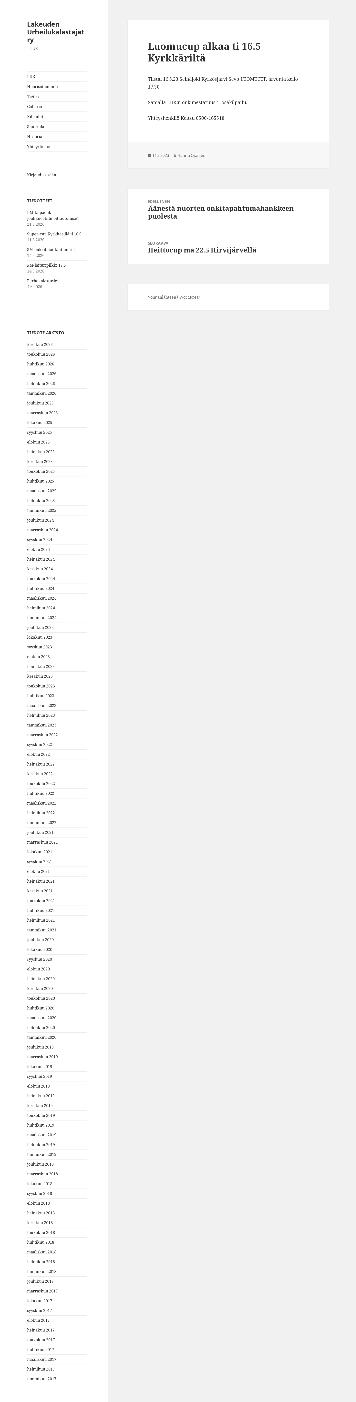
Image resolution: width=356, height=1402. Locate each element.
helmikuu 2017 (41, 1369)
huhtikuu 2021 (40, 910)
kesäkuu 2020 (40, 988)
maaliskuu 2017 (41, 1359)
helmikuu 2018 (41, 1261)
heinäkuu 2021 (41, 881)
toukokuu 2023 (41, 686)
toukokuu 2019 (41, 1115)
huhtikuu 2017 (40, 1349)
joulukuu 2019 (40, 1047)
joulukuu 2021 (40, 832)
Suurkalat (36, 126)
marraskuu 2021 (42, 842)
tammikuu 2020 (41, 1037)
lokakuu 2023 (39, 637)
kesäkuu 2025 (40, 461)
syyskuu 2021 (39, 861)
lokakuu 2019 (39, 1066)
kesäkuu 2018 (40, 1222)
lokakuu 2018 (39, 1183)
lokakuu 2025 (39, 422)
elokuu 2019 (38, 1086)
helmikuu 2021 (41, 920)
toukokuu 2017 (41, 1339)
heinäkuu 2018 (41, 1213)
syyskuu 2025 (39, 432)
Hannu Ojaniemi (192, 155)
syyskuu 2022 (39, 744)
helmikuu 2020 (41, 1027)
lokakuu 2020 (39, 949)
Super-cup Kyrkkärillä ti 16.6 (54, 234)
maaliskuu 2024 (41, 598)
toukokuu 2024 (41, 578)
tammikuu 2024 (41, 617)
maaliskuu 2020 (41, 1017)
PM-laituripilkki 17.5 (46, 265)
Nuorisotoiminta (42, 86)
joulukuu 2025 (40, 403)
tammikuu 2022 (41, 822)
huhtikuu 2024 (40, 588)
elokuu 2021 (38, 871)
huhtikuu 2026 (40, 364)
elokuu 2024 (38, 549)
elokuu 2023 (38, 656)
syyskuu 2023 (39, 647)
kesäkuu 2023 (40, 676)
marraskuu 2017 (42, 1291)
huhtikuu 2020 (40, 1008)
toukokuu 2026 (41, 354)
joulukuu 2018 (40, 1164)
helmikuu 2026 (41, 383)
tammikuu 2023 (41, 725)
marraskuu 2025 (42, 412)
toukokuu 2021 (41, 900)
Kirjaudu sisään (41, 175)
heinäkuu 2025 (41, 451)
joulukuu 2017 (40, 1281)
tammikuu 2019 (41, 1154)
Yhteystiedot (39, 146)
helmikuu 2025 (41, 500)
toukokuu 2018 (41, 1232)
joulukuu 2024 (40, 520)
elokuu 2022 (38, 754)
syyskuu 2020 (39, 959)
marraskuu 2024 (42, 530)
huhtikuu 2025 (40, 481)
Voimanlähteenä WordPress (174, 297)
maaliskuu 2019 (41, 1135)
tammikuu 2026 (41, 393)
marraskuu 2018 (42, 1174)
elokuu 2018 (38, 1203)
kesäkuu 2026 (40, 344)
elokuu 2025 (38, 442)
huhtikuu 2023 (40, 695)
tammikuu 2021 (41, 930)
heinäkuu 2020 (41, 978)
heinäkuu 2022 (41, 764)
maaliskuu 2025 (41, 491)
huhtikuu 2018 (40, 1242)
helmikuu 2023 (41, 715)
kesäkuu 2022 (40, 774)
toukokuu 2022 (41, 783)
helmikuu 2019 (41, 1144)
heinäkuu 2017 (41, 1330)
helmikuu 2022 (41, 813)
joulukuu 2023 (40, 627)
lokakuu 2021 (39, 852)
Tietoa (33, 96)
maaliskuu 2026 (41, 373)
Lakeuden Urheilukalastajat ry (55, 32)
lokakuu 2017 (39, 1300)
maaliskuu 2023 (41, 705)
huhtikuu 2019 (40, 1125)
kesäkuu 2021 (40, 891)
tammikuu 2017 (41, 1379)
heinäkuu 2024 (41, 559)
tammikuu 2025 (41, 510)
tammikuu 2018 (41, 1271)
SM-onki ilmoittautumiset (51, 249)
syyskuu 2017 (39, 1310)
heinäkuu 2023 (41, 666)
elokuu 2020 (38, 969)
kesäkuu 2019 (40, 1105)
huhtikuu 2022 (40, 793)
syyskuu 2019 (39, 1076)
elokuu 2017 (38, 1320)
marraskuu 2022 (42, 734)
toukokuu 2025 (41, 471)
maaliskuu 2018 (41, 1252)
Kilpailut (35, 116)
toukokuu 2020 (41, 998)
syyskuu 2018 (39, 1193)
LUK (31, 76)
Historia (34, 136)
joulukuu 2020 (40, 939)
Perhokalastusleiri (44, 280)
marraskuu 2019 (42, 1056)
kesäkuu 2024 (40, 569)
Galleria (34, 106)
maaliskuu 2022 (41, 803)
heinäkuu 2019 (41, 1096)
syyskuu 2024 (39, 539)
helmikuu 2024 (41, 608)
